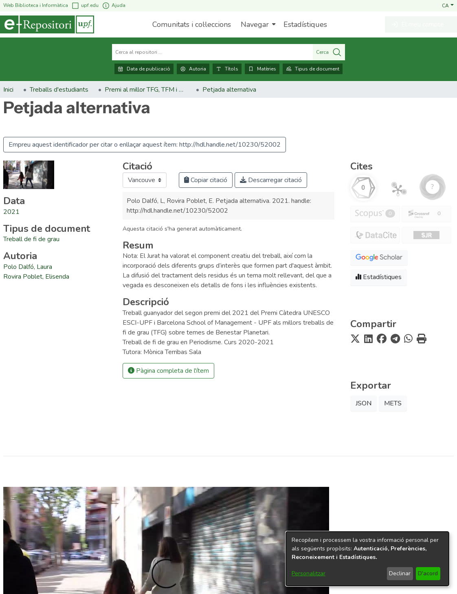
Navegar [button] (255, 24)
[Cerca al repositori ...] (212, 52)
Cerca (329, 52)
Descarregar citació (271, 180)
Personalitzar (308, 573)
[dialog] (367, 559)
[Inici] (47, 24)
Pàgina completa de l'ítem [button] (168, 370)
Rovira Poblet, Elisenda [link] (36, 276)
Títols (227, 69)
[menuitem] (257, 24)
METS (393, 403)
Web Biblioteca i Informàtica (35, 5)
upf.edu (85, 5)
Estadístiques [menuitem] (305, 24)
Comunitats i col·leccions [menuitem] (191, 24)
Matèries (262, 69)
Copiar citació (205, 180)
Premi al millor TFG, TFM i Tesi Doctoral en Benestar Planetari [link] (145, 89)
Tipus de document (312, 69)
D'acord (428, 573)
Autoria (193, 69)
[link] (31, 239)
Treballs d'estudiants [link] (59, 89)
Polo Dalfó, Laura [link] (27, 266)
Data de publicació (144, 69)
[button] (448, 5)
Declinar (400, 573)
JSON (363, 403)
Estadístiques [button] (379, 277)
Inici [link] (8, 89)
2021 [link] (11, 211)
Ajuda (113, 5)
